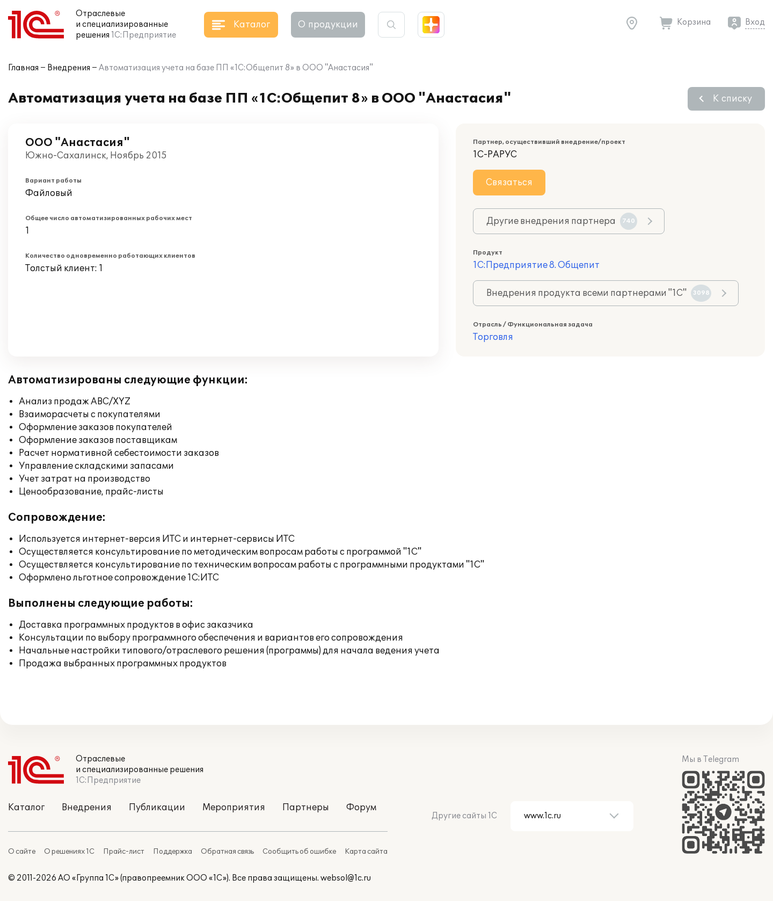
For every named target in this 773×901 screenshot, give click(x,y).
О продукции (328, 24)
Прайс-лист (123, 851)
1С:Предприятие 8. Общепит (536, 265)
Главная (23, 67)
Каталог (26, 807)
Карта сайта (366, 851)
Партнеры (305, 807)
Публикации (157, 807)
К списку (732, 98)
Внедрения (68, 67)
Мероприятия (233, 807)
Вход (755, 22)
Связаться (509, 182)
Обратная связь (227, 851)
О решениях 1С (69, 851)
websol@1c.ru (345, 878)
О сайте (21, 851)
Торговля (493, 337)
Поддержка (172, 851)
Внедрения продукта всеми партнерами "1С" (598, 293)
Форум (361, 807)
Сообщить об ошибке (299, 851)
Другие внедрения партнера (561, 221)
